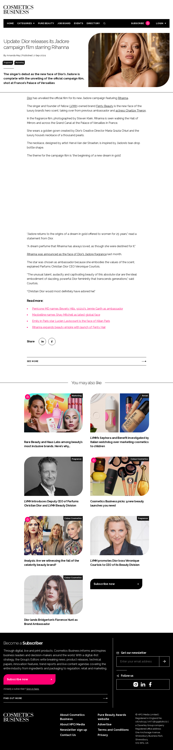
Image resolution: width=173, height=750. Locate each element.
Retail (145, 396)
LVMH (73, 106)
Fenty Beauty (104, 106)
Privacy (103, 735)
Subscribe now (104, 584)
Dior (29, 98)
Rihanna (123, 98)
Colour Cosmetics (139, 459)
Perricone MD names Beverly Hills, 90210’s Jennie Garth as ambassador (77, 308)
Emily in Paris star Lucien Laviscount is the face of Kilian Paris (71, 321)
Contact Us (68, 735)
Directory (93, 23)
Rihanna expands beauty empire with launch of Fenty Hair (69, 327)
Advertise (105, 724)
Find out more (12, 698)
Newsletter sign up (73, 729)
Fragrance (8, 62)
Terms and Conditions (113, 729)
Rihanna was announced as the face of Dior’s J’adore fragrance (67, 254)
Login (159, 23)
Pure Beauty (46, 23)
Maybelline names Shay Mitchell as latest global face (66, 314)
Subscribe (140, 23)
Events (78, 23)
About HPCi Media (72, 724)
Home (10, 23)
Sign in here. (32, 689)
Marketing (20, 62)
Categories (24, 23)
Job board (63, 23)
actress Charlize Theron (131, 110)
